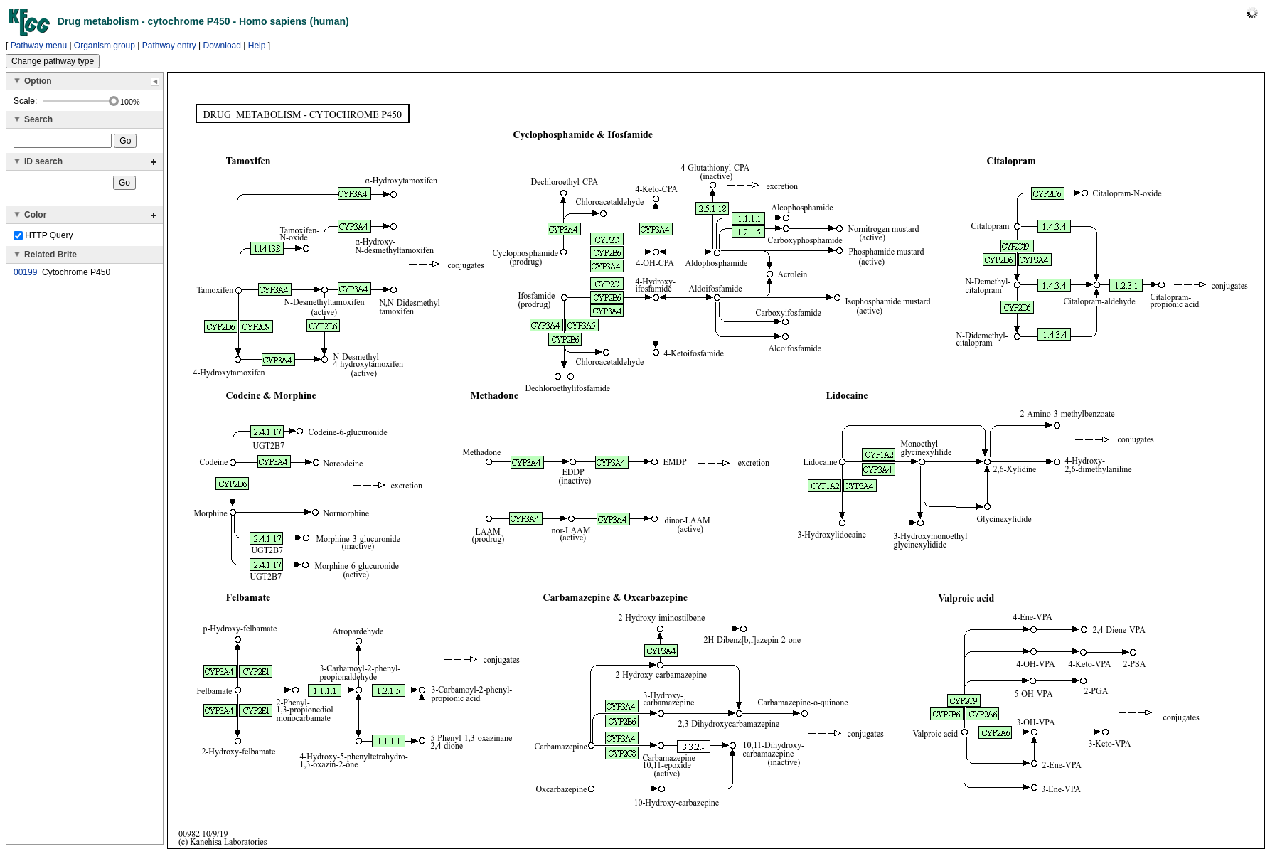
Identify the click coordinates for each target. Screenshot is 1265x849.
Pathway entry (169, 45)
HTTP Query (43, 240)
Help (257, 45)
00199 (25, 277)
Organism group (104, 45)
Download (222, 45)
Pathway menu (39, 45)
